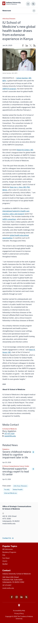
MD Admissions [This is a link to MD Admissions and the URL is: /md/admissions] (7, 549)
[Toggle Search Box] (33, 4)
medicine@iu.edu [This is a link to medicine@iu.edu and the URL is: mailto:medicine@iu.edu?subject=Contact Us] (8, 588)
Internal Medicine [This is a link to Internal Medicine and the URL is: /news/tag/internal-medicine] (10, 493)
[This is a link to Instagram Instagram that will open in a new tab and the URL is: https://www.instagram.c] (17, 598)
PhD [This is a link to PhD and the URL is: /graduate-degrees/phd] (3, 555)
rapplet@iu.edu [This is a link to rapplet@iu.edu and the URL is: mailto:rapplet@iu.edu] (10, 436)
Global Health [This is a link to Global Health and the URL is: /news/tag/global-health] (17, 489)
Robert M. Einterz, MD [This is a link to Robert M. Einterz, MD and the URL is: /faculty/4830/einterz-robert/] (25, 150)
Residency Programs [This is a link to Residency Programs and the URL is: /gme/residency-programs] (9, 552)
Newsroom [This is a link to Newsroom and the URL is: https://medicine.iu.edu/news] (6, 11)
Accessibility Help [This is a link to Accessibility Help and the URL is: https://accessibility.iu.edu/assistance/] (19, 610)
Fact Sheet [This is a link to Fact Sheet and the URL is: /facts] (6, 558)
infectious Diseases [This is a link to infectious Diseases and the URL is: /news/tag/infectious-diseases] (20, 486)
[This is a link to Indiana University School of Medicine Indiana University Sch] (11, 3)
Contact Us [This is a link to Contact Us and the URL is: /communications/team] (6, 538)
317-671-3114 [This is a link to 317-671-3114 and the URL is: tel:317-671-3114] (9, 434)
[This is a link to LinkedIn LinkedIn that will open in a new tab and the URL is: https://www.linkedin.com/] (21, 598)
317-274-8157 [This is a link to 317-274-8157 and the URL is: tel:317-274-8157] (6, 585)
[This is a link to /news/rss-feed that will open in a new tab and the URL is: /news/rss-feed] (34, 45)
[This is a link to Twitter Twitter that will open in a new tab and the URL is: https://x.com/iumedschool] (26, 598)
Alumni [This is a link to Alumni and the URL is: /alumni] (4, 561)
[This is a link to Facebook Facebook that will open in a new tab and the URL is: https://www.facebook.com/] (12, 598)
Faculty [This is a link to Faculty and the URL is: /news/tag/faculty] (7, 489)
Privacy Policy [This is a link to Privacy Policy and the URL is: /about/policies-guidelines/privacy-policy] (19, 613)
